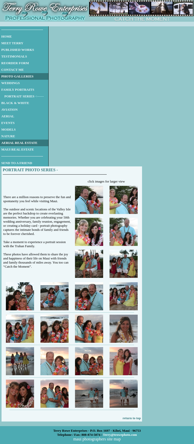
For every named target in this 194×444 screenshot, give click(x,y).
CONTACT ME (12, 70)
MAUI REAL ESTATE (17, 149)
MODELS (8, 129)
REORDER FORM (15, 63)
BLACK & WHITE (15, 103)
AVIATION (9, 109)
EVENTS (8, 123)
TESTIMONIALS (14, 56)
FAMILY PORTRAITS (17, 90)
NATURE (8, 136)
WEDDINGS (10, 83)
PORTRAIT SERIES (19, 96)
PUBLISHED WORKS (17, 50)
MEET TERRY (12, 43)
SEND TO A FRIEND (16, 163)
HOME (6, 36)
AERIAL (7, 116)
